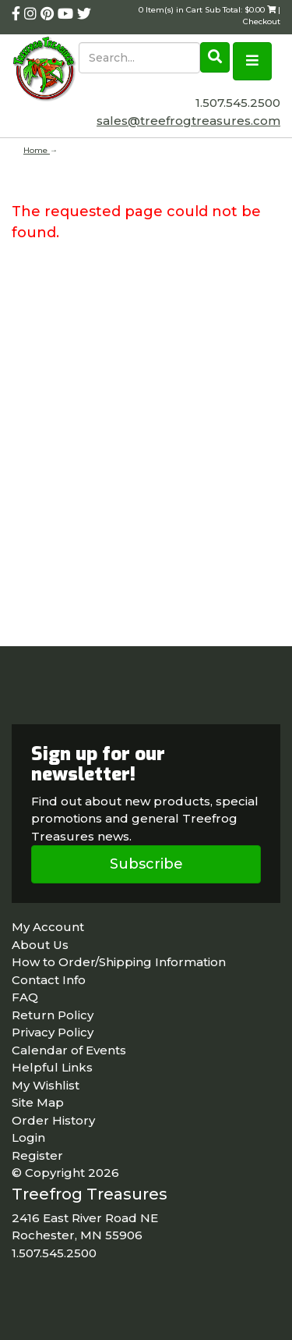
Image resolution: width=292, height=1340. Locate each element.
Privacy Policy (52, 1032)
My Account (48, 926)
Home (36, 150)
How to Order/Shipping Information (119, 961)
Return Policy (52, 1015)
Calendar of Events (69, 1050)
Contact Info (49, 979)
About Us (40, 944)
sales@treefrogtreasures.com (188, 120)
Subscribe (146, 864)
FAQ (25, 997)
